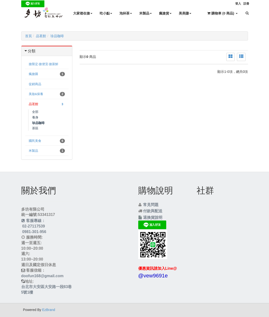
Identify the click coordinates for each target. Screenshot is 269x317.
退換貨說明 (152, 217)
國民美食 (47, 141)
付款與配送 (152, 211)
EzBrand (48, 310)
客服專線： (33, 221)
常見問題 (151, 205)
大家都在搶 (82, 13)
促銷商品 (35, 84)
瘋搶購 (47, 74)
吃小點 (106, 13)
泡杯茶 (125, 13)
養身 (35, 117)
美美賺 (185, 13)
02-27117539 (33, 226)
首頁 (28, 36)
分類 (31, 51)
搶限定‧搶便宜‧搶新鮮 (43, 64)
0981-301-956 (33, 232)
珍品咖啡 (57, 36)
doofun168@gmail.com (42, 276)
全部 (35, 112)
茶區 (35, 128)
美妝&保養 (47, 94)
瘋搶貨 (165, 13)
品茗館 (41, 36)
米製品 (145, 13)
